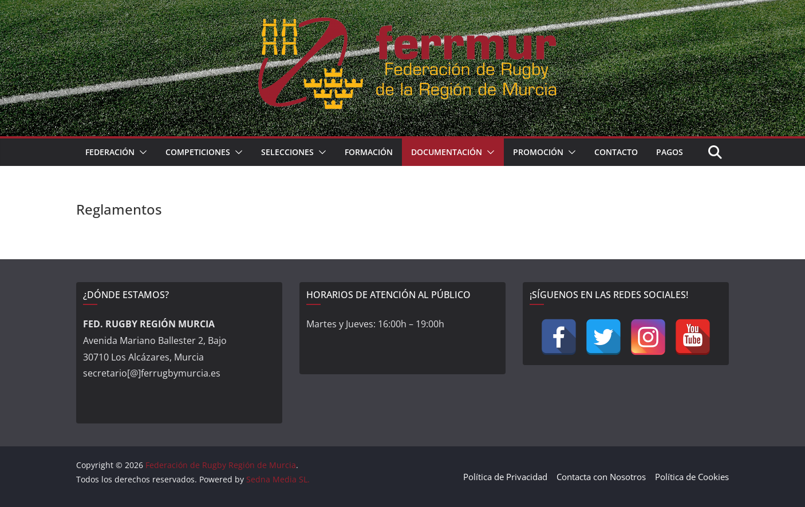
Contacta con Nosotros (601, 476)
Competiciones (197, 151)
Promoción (538, 151)
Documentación (446, 151)
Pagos (669, 151)
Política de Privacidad (505, 476)
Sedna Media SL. (278, 479)
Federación (110, 151)
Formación (369, 151)
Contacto (616, 151)
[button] (141, 152)
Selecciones (287, 151)
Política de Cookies (692, 476)
